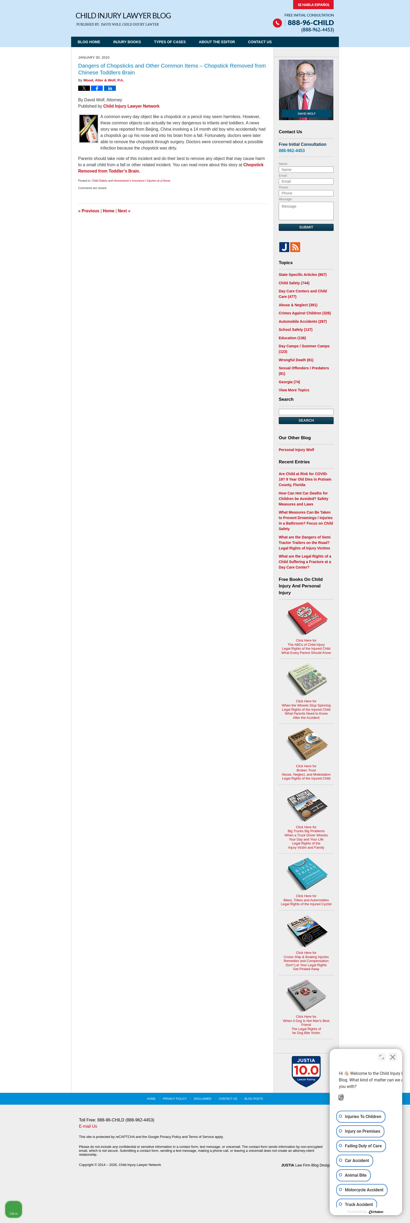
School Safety (295, 329)
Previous (88, 211)
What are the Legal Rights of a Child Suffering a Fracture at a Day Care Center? (305, 561)
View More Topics (294, 390)
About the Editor (217, 42)
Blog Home (89, 42)
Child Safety (99, 180)
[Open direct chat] (382, 1056)
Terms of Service (201, 1137)
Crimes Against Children (305, 313)
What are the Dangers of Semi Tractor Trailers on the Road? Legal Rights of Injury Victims (305, 542)
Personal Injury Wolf (296, 450)
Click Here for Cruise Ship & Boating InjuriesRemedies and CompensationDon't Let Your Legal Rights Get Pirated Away (306, 942)
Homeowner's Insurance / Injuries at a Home (142, 180)
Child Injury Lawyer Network (131, 106)
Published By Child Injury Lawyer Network (303, 16)
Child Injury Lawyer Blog (123, 19)
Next (124, 211)
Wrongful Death (296, 360)
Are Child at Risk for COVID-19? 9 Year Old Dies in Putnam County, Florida (305, 479)
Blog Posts (253, 1098)
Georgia (289, 382)
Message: (285, 199)
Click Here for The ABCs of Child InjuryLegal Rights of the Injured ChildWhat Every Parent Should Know (306, 628)
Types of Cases (170, 42)
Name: (283, 164)
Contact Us (260, 42)
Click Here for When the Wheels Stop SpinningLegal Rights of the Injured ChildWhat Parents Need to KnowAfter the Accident (306, 691)
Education (292, 338)
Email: (283, 175)
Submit (306, 227)
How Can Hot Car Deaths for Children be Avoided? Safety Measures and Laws (303, 498)
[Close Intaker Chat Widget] (393, 1056)
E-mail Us (88, 1126)
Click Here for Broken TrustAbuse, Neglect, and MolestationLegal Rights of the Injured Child (306, 754)
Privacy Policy (175, 1098)
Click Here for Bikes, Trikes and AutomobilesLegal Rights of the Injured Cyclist (306, 882)
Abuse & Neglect (298, 305)
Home (108, 211)
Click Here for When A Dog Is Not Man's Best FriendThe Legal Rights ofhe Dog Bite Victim (306, 1007)
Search (306, 420)
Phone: (284, 187)
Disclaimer (203, 1098)
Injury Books (127, 42)
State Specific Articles (303, 275)
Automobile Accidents (303, 321)
